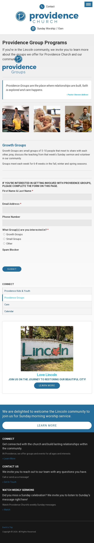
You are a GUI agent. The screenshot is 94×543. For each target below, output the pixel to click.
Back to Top (7, 527)
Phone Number (11, 216)
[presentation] (26, 259)
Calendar (9, 311)
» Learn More (8, 458)
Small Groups (12, 239)
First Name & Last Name (17, 190)
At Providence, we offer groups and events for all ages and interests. (36, 453)
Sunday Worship (46, 28)
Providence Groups (14, 297)
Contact (50, 6)
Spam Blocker (10, 249)
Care (6, 304)
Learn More (47, 385)
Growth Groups (13, 234)
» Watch (6, 509)
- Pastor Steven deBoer (77, 95)
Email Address (11, 203)
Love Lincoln (47, 375)
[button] (15, 118)
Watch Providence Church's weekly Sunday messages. (29, 504)
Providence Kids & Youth (17, 291)
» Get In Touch (9, 482)
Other (7, 243)
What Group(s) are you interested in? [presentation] (25, 229)
